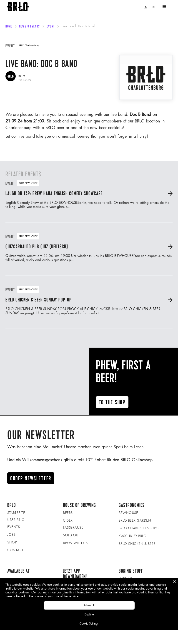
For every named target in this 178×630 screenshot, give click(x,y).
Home (8, 26)
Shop (12, 542)
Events (13, 526)
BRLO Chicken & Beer (137, 543)
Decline (89, 614)
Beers (68, 512)
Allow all (89, 605)
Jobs (11, 534)
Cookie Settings (89, 623)
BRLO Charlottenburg (139, 528)
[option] (154, 7)
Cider (68, 520)
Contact (15, 550)
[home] (18, 7)
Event (51, 26)
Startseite (16, 512)
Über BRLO (16, 519)
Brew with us (75, 542)
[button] (164, 7)
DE (153, 7)
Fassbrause (73, 527)
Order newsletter (30, 478)
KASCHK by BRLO (132, 535)
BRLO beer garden (135, 520)
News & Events (29, 26)
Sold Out (71, 535)
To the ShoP (112, 402)
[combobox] (145, 7)
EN (145, 7)
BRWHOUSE (128, 512)
